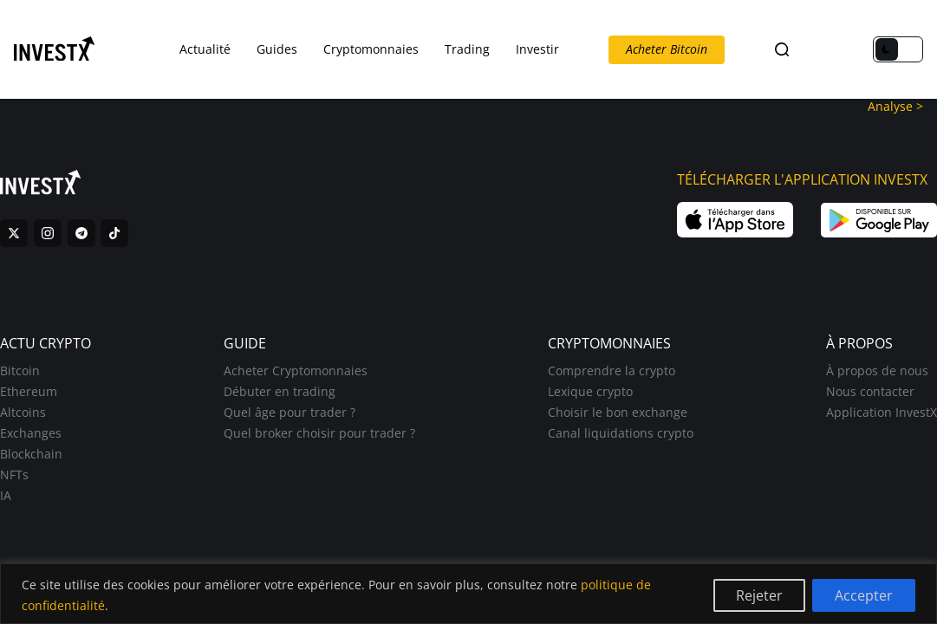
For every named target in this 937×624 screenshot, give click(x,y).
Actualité (205, 49)
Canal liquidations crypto (620, 433)
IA (5, 495)
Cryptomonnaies (371, 49)
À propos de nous (877, 370)
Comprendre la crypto (611, 370)
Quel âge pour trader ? (289, 412)
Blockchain (31, 453)
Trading (467, 49)
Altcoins (23, 412)
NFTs (14, 474)
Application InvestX (881, 412)
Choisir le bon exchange (617, 412)
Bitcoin (20, 370)
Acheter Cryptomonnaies (296, 370)
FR (811, 49)
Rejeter (759, 595)
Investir (537, 49)
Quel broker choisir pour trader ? (319, 433)
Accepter (864, 595)
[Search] (782, 50)
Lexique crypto (590, 391)
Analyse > (895, 106)
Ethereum (28, 391)
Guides (277, 49)
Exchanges (31, 433)
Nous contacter (870, 391)
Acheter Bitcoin (666, 49)
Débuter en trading (279, 391)
